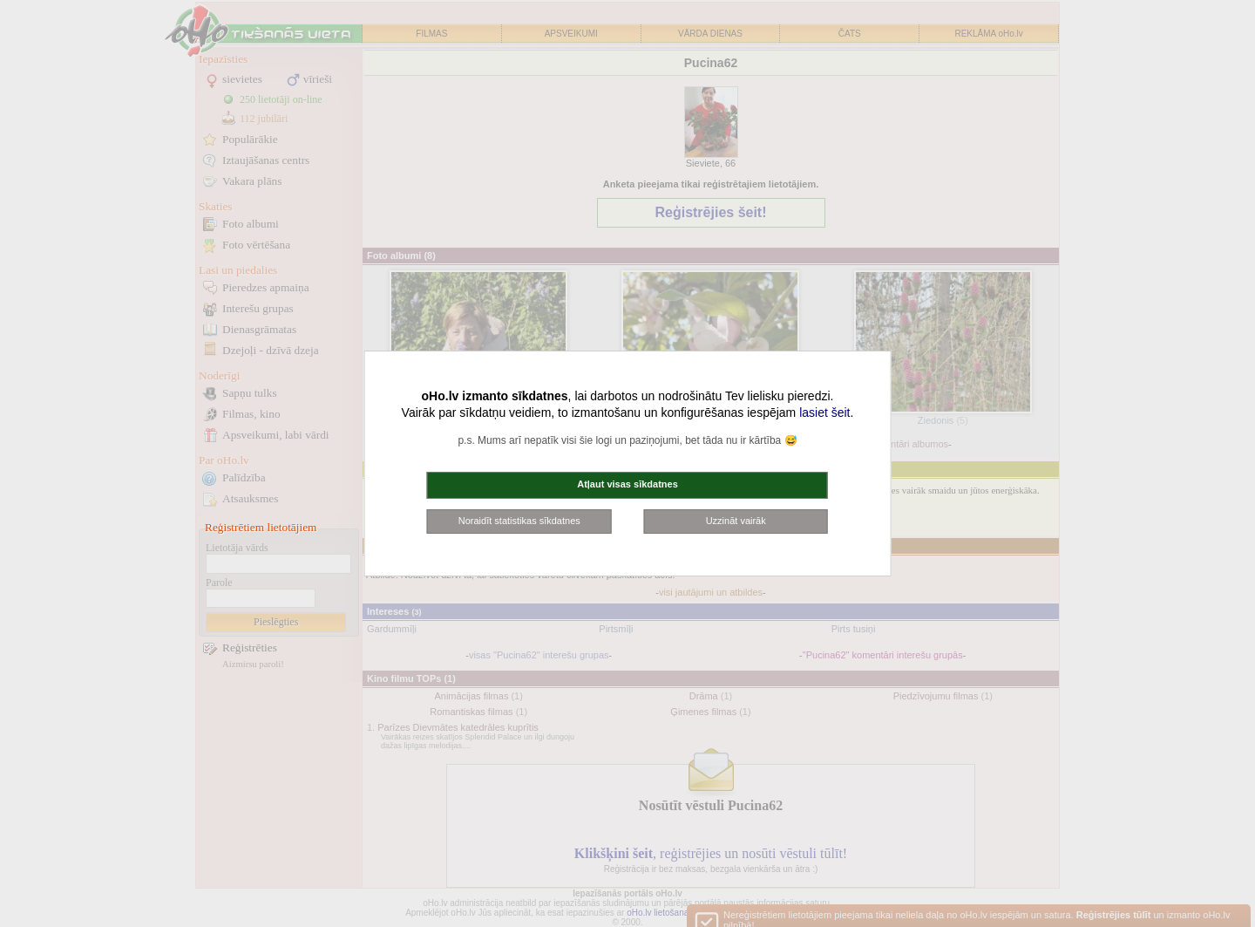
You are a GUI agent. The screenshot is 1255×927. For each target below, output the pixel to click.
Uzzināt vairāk (736, 520)
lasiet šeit (824, 412)
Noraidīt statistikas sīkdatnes (519, 520)
